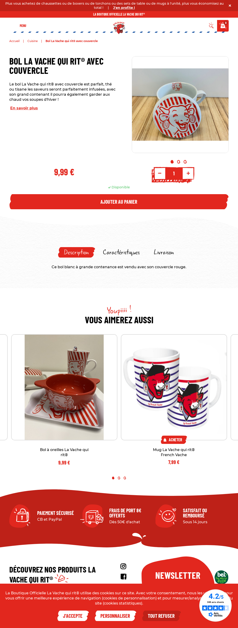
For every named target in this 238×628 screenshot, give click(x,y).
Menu (23, 26)
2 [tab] (178, 162)
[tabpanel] (180, 104)
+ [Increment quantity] (188, 173)
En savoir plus (24, 108)
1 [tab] (172, 162)
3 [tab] (185, 162)
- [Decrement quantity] (159, 173)
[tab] (76, 252)
